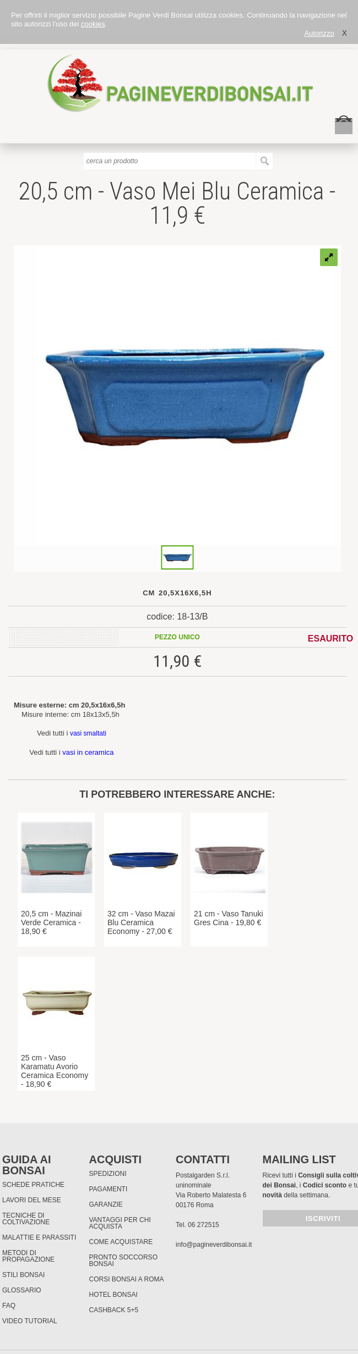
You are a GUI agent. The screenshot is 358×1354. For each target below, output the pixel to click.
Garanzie (106, 1204)
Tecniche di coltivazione (26, 1219)
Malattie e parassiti (39, 1237)
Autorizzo (319, 33)
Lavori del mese (31, 1200)
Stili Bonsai (23, 1275)
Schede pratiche (33, 1185)
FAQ (8, 1305)
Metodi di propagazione (28, 1256)
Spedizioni (108, 1174)
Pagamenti (108, 1189)
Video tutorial (29, 1321)
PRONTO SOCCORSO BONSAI (123, 1260)
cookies (93, 24)
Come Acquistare (121, 1242)
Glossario (21, 1290)
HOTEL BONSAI (113, 1294)
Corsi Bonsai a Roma (126, 1279)
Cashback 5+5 (114, 1310)
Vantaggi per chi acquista (120, 1223)
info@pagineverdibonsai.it (214, 1244)
